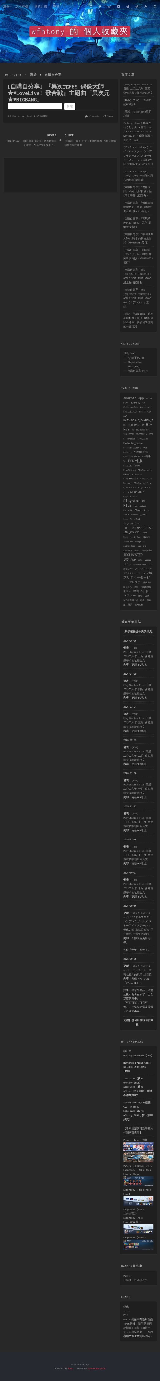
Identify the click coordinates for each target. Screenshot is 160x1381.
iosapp (148, 560)
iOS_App (129, 559)
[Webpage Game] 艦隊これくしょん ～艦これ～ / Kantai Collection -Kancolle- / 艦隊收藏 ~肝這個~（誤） (137, 131)
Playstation (129, 487)
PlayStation (129, 470)
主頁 (6, 6)
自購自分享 (53, 74)
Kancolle (131, 439)
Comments (94, 116)
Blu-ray (135, 402)
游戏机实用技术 (130, 600)
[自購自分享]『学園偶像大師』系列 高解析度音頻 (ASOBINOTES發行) (138, 238)
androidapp (129, 545)
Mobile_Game (133, 443)
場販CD (126, 591)
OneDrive (127, 452)
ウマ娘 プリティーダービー (137, 577)
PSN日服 (135, 461)
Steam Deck (135, 519)
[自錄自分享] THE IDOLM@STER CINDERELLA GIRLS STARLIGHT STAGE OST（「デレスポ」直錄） (137, 298)
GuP (125, 416)
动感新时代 (146, 587)
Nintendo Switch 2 (132, 448)
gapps (136, 550)
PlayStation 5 (130, 479)
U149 (125, 537)
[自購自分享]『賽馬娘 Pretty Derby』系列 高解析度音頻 (137, 222)
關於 (56, 6)
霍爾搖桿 (139, 604)
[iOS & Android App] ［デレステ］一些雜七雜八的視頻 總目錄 (138, 175)
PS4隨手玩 (134, 357)
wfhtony (127, 1082)
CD (143, 403)
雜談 (33, 74)
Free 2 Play (145, 412)
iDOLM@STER (41, 116)
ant (139, 546)
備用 (147, 1102)
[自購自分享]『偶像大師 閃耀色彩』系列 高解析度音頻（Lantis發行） (138, 207)
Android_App (133, 398)
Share (110, 116)
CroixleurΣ (145, 407)
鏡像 (126, 1306)
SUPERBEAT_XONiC (139, 515)
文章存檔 (22, 6)
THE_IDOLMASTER (131, 524)
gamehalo (127, 550)
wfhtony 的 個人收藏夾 (79, 31)
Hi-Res (12, 116)
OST (145, 447)
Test (145, 533)
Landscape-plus (96, 1368)
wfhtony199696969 (133, 1055)
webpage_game (140, 564)
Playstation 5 (130, 496)
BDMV (125, 402)
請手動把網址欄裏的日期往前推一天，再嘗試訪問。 (137, 1327)
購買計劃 (41, 6)
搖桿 (140, 596)
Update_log (135, 537)
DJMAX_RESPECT (130, 412)
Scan (125, 519)
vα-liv (127, 564)
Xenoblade (128, 541)
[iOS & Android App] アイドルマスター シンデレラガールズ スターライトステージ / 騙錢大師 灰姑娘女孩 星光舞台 (138, 155)
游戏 (147, 595)
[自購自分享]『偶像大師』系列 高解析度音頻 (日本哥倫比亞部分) (137, 191)
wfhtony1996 (130, 1091)
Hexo (70, 1368)
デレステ (135, 582)
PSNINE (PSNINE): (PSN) (137, 1165)
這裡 (148, 1020)
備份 (136, 587)
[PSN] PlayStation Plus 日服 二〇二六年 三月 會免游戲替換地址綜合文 (138, 88)
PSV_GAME (127, 466)
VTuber (146, 537)
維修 (142, 600)
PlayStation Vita (142, 483)
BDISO (149, 398)
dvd (144, 546)
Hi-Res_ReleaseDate (141, 430)
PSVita (137, 466)
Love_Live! (26, 116)
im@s (140, 560)
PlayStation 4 (132, 474)
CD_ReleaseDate (130, 407)
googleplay (147, 550)
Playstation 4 (135, 491)
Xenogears (139, 541)
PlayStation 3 (144, 470)
